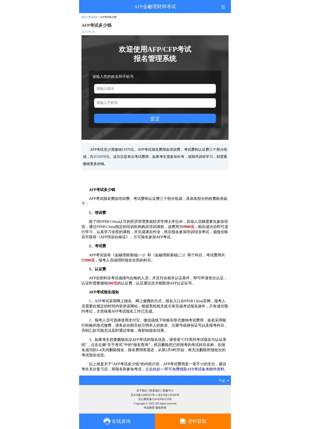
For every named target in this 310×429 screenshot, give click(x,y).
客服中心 (168, 390)
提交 (155, 118)
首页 (83, 17)
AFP (98, 301)
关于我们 (141, 390)
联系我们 (155, 390)
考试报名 (93, 17)
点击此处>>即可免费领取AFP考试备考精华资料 (184, 369)
